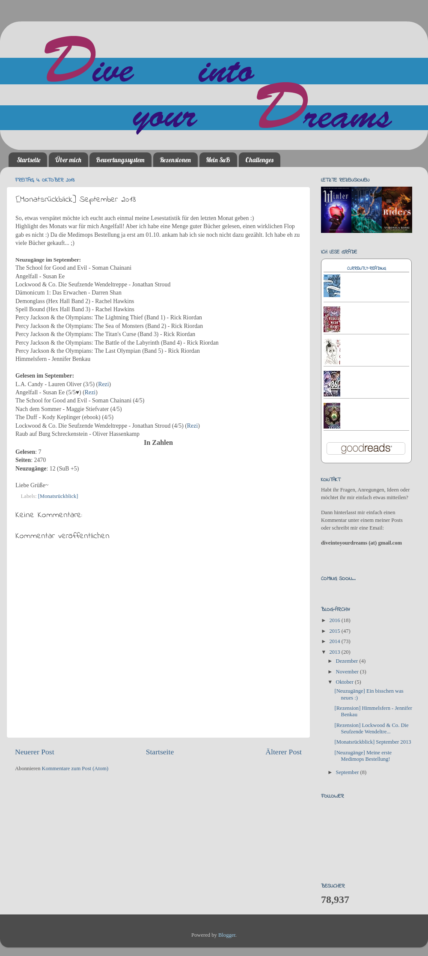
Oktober (345, 682)
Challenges (259, 160)
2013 (335, 652)
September (348, 772)
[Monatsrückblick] (58, 496)
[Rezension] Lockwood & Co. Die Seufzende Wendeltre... (371, 728)
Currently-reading (366, 268)
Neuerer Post (34, 752)
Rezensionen (175, 160)
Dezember (348, 661)
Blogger (226, 935)
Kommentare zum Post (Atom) (75, 768)
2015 (335, 631)
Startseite (28, 160)
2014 (335, 641)
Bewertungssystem (120, 160)
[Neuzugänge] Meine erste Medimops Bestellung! (363, 756)
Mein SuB (218, 160)
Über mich (68, 160)
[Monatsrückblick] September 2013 (372, 742)
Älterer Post (283, 752)
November (348, 672)
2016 (335, 620)
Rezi (103, 384)
